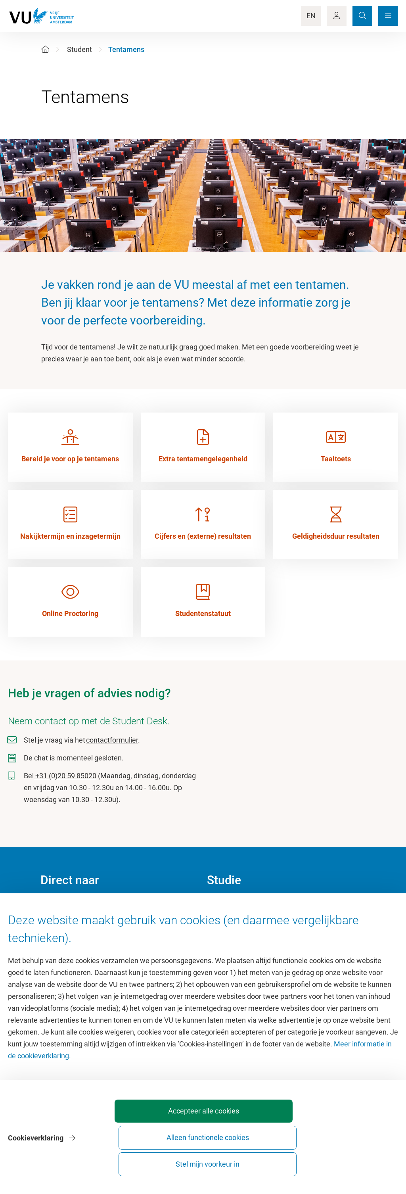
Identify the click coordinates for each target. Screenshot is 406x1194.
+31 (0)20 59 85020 (65, 776)
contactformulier (112, 740)
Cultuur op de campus (74, 924)
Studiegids (223, 924)
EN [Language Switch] (311, 16)
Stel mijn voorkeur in (353, 1160)
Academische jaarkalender (248, 906)
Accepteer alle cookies (176, 1160)
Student (79, 49)
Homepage (57, 906)
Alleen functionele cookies (265, 1160)
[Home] (45, 49)
